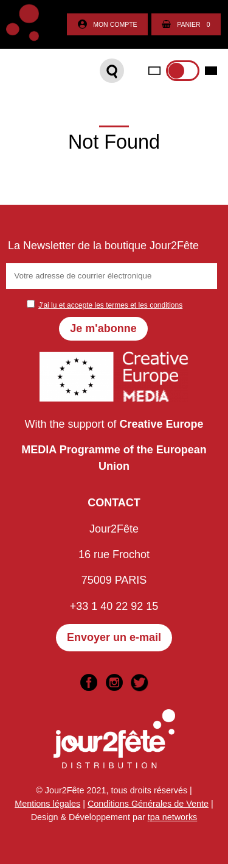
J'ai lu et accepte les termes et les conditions (110, 305)
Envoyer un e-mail (114, 637)
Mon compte (107, 24)
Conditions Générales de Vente (148, 804)
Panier (186, 24)
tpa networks (173, 817)
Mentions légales (47, 804)
